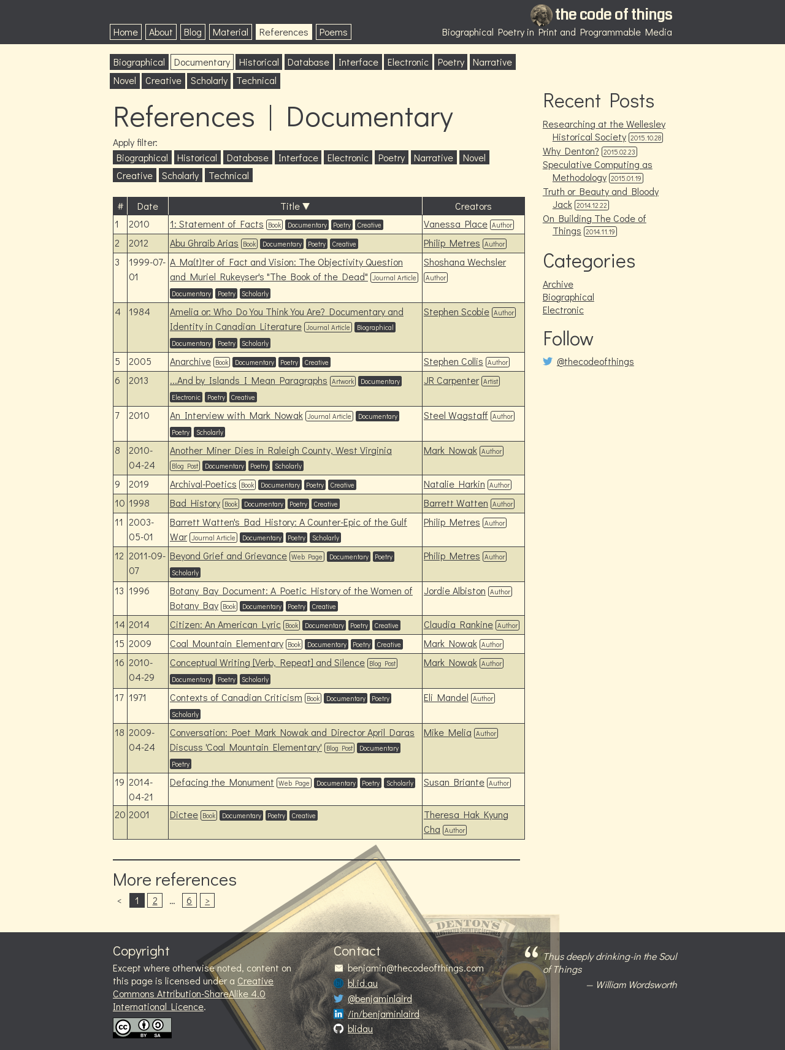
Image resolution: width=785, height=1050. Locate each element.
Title (290, 205)
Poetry (451, 61)
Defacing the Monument (222, 781)
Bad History (195, 502)
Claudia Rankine (458, 624)
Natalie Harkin (454, 483)
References (283, 31)
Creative (163, 80)
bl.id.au (363, 983)
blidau (360, 1028)
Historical (259, 61)
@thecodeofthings (595, 361)
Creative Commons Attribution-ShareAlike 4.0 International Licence (193, 993)
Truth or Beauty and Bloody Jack (601, 197)
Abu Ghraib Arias (204, 242)
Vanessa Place (456, 223)
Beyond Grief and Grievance (228, 555)
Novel (124, 80)
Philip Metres (452, 242)
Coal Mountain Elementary (226, 643)
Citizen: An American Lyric (225, 624)
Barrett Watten (456, 502)
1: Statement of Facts (217, 223)
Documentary (202, 61)
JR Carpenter (451, 380)
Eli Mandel (446, 697)
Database (308, 61)
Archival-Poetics (203, 483)
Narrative (492, 61)
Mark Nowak (450, 449)
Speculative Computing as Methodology (598, 170)
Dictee (184, 814)
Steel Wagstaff (456, 414)
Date (147, 205)
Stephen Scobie (456, 311)
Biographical (139, 61)
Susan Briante (454, 781)
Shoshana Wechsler (465, 261)
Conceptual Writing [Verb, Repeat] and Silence (267, 662)
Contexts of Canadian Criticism (236, 697)
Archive (558, 283)
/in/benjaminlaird (383, 1014)
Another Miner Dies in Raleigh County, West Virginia (281, 449)
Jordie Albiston (455, 590)
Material (230, 31)
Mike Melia (448, 732)
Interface (358, 61)
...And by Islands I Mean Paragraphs (248, 380)
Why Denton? (571, 150)
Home (125, 31)
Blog (193, 31)
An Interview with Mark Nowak (236, 414)
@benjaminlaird (380, 998)
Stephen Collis (453, 360)
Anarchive (190, 360)
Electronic (408, 61)
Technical (256, 80)
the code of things (613, 14)
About (161, 31)
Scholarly (209, 80)
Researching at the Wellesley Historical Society (604, 130)
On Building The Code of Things (594, 224)
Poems (334, 31)
